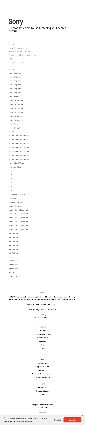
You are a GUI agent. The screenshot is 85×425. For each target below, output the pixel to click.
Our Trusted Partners (42, 317)
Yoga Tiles (12, 272)
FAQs (42, 394)
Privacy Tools (45, 310)
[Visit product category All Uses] (42, 41)
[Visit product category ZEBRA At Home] (42, 62)
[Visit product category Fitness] (42, 44)
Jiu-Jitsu (42, 330)
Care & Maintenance (16, 100)
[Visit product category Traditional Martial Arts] (42, 55)
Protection (13, 198)
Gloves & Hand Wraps (16, 163)
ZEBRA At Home (14, 276)
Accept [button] (72, 420)
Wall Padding (13, 233)
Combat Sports (42, 338)
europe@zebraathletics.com (42, 404)
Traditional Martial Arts (17, 202)
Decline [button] (57, 420)
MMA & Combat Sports (17, 194)
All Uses (11, 69)
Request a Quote (42, 391)
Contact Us (42, 387)
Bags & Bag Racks (15, 73)
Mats (10, 171)
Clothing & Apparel (15, 128)
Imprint (53, 310)
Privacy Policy (34, 310)
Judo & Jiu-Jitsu (15, 167)
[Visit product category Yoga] (42, 59)
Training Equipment (16, 206)
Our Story (42, 315)
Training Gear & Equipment (18, 210)
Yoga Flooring (13, 261)
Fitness (11, 132)
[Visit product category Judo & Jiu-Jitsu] (42, 48)
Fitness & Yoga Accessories (19, 135)
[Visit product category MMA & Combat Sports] (42, 51)
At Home (42, 341)
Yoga (10, 257)
